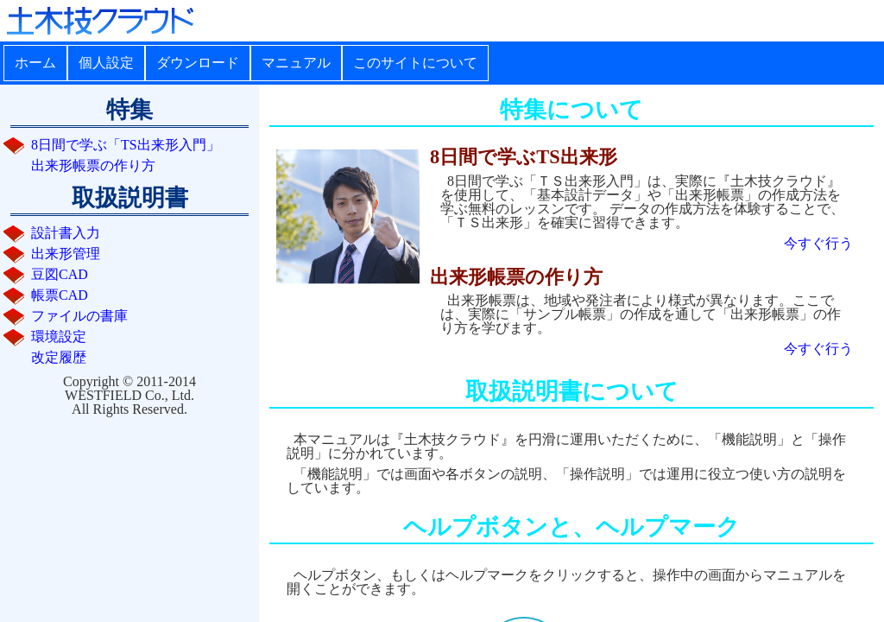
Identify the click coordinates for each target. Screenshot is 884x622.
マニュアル (296, 62)
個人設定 (106, 62)
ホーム (35, 62)
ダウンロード (197, 62)
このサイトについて (415, 62)
